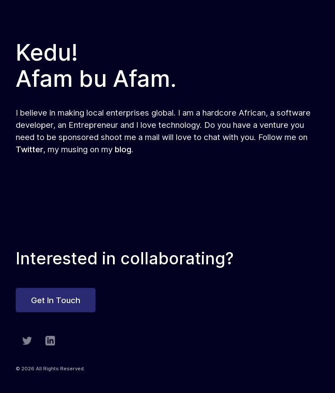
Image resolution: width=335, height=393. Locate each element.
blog (123, 149)
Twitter (29, 149)
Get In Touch (55, 300)
